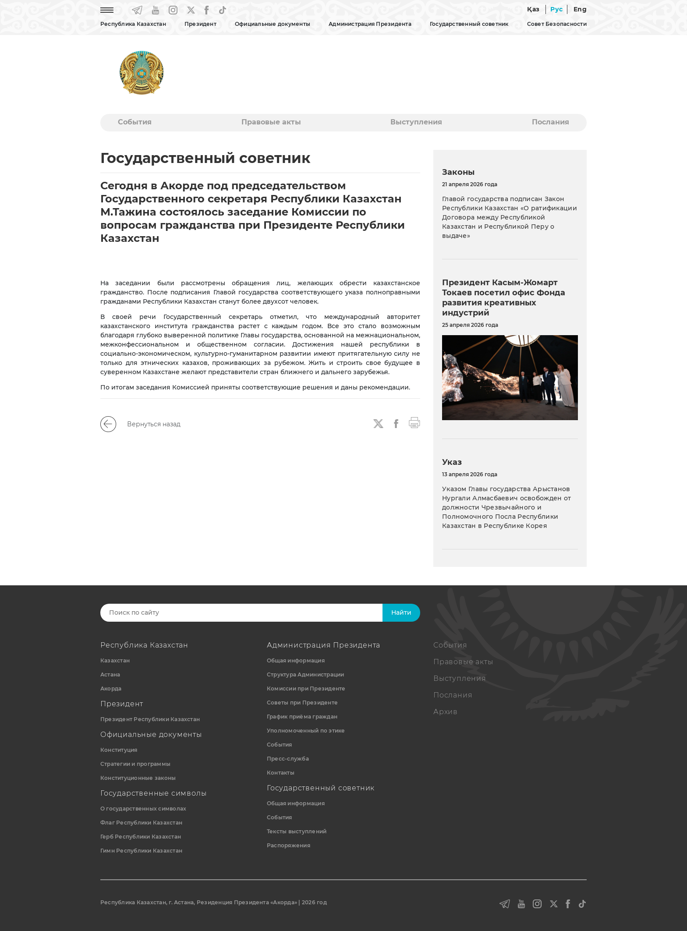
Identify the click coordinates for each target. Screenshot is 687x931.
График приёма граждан (302, 716)
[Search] (250, 613)
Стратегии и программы (135, 764)
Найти (401, 612)
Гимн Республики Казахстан (141, 850)
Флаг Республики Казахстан (141, 822)
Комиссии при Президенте (306, 688)
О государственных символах (143, 808)
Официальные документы (272, 24)
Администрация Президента (370, 24)
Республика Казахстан (133, 24)
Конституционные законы (138, 778)
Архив (445, 712)
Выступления (416, 122)
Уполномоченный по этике (306, 730)
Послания (550, 122)
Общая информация (296, 660)
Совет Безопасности (557, 24)
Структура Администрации (305, 674)
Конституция (119, 750)
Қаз (533, 9)
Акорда (110, 688)
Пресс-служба (288, 758)
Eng (580, 9)
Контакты (280, 772)
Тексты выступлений (296, 831)
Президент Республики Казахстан (150, 719)
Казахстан (115, 660)
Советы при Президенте (302, 702)
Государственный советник (469, 24)
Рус (556, 9)
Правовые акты (271, 122)
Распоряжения (288, 845)
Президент (200, 24)
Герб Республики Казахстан (140, 836)
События (135, 122)
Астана (110, 674)
